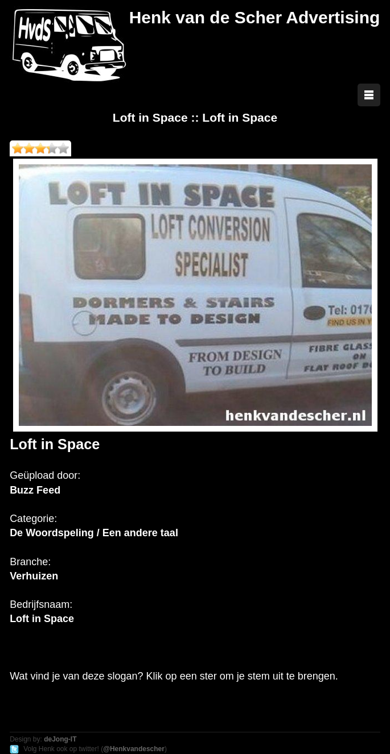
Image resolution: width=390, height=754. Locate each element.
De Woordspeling (52, 532)
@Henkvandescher (134, 749)
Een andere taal (140, 532)
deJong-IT (60, 739)
